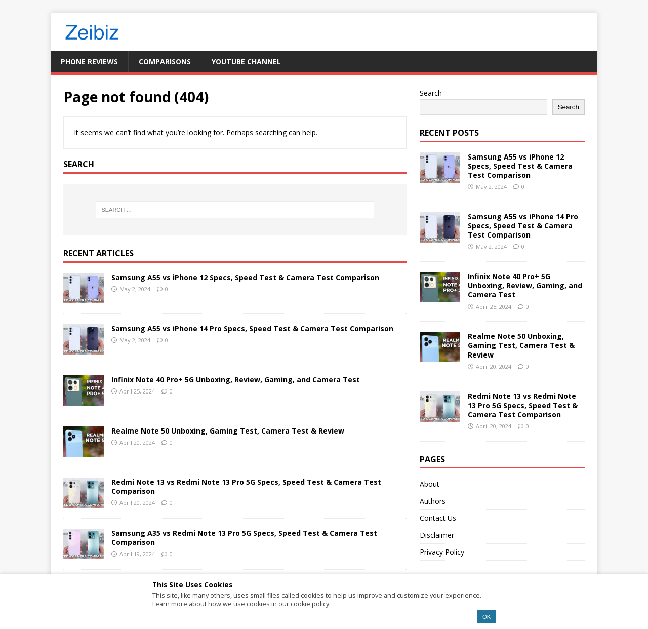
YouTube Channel (246, 61)
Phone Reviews (89, 61)
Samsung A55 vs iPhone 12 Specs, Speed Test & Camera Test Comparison (245, 277)
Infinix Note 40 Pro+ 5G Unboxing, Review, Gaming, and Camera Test (235, 379)
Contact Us (438, 518)
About (429, 484)
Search (431, 93)
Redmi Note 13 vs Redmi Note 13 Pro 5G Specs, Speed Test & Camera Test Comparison (246, 486)
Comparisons (165, 61)
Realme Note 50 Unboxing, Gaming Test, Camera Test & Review (227, 431)
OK (486, 617)
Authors (433, 501)
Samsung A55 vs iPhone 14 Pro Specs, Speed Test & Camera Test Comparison (252, 328)
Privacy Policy (442, 552)
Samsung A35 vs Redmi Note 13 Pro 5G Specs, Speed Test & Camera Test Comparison (244, 537)
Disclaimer (437, 535)
